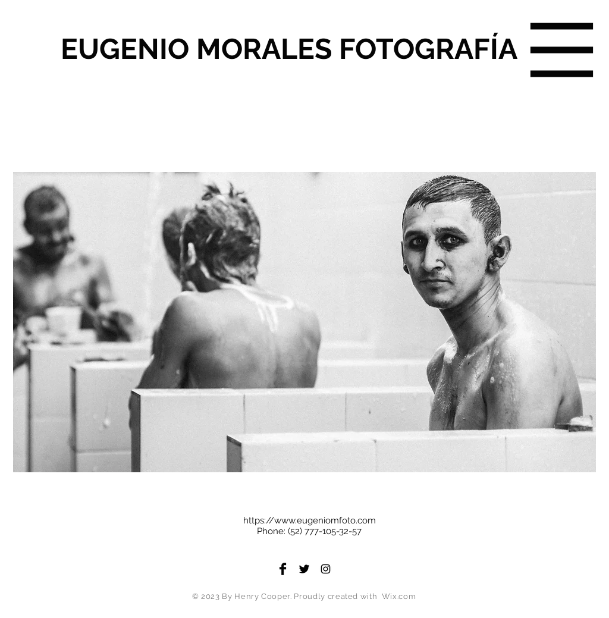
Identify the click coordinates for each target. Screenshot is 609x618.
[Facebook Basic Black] (283, 569)
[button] (562, 50)
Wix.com (399, 596)
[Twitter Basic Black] (304, 569)
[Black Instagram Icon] (325, 569)
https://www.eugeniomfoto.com (309, 520)
